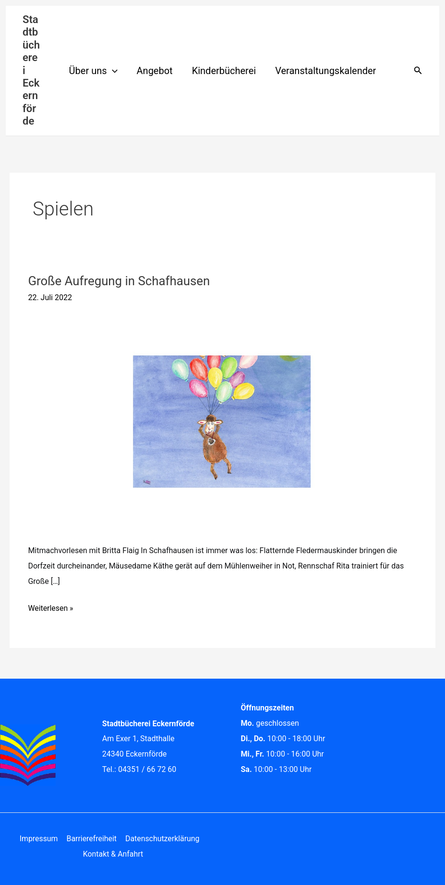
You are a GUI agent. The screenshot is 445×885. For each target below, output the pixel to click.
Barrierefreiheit (91, 838)
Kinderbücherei (224, 70)
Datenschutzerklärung (161, 838)
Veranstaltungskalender (325, 70)
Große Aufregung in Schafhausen (119, 281)
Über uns (93, 71)
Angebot (155, 70)
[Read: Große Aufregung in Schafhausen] (222, 421)
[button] (112, 71)
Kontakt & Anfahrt (113, 854)
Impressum (39, 838)
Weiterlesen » (50, 607)
